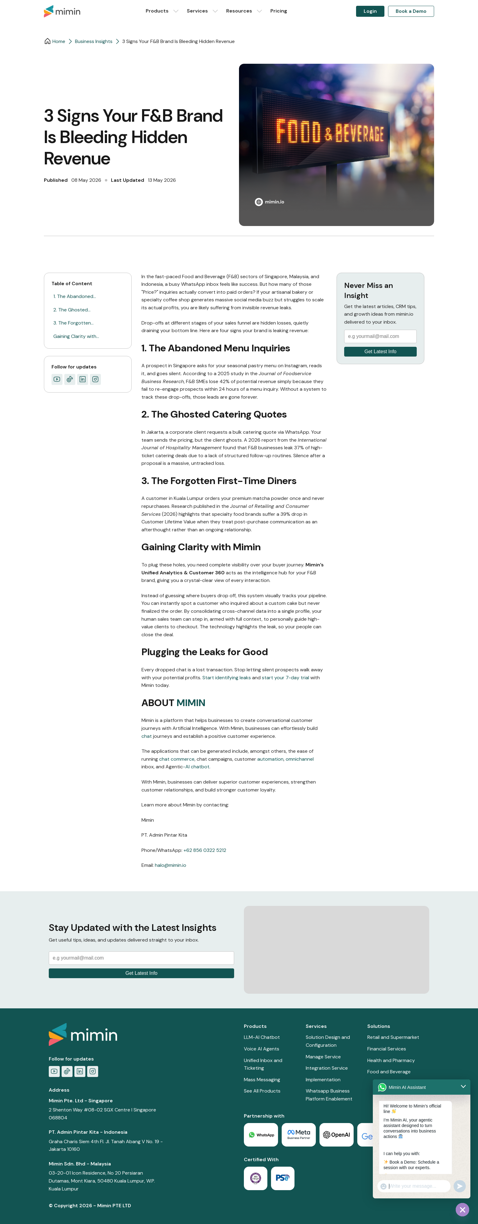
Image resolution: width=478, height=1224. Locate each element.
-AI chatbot (196, 766)
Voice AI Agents (261, 1049)
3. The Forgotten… (73, 323)
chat (146, 736)
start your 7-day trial (285, 677)
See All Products (262, 1091)
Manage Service (323, 1057)
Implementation (323, 1079)
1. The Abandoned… (74, 296)
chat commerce (176, 759)
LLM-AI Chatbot (262, 1037)
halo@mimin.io (170, 865)
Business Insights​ (93, 41)
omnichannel (300, 759)
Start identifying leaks (226, 677)
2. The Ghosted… (72, 310)
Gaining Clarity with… (76, 336)
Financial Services (386, 1049)
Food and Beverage (389, 1071)
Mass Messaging (262, 1079)
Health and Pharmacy (391, 1060)
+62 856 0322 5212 (205, 850)
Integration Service (327, 1068)
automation (270, 759)
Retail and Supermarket (393, 1037)
